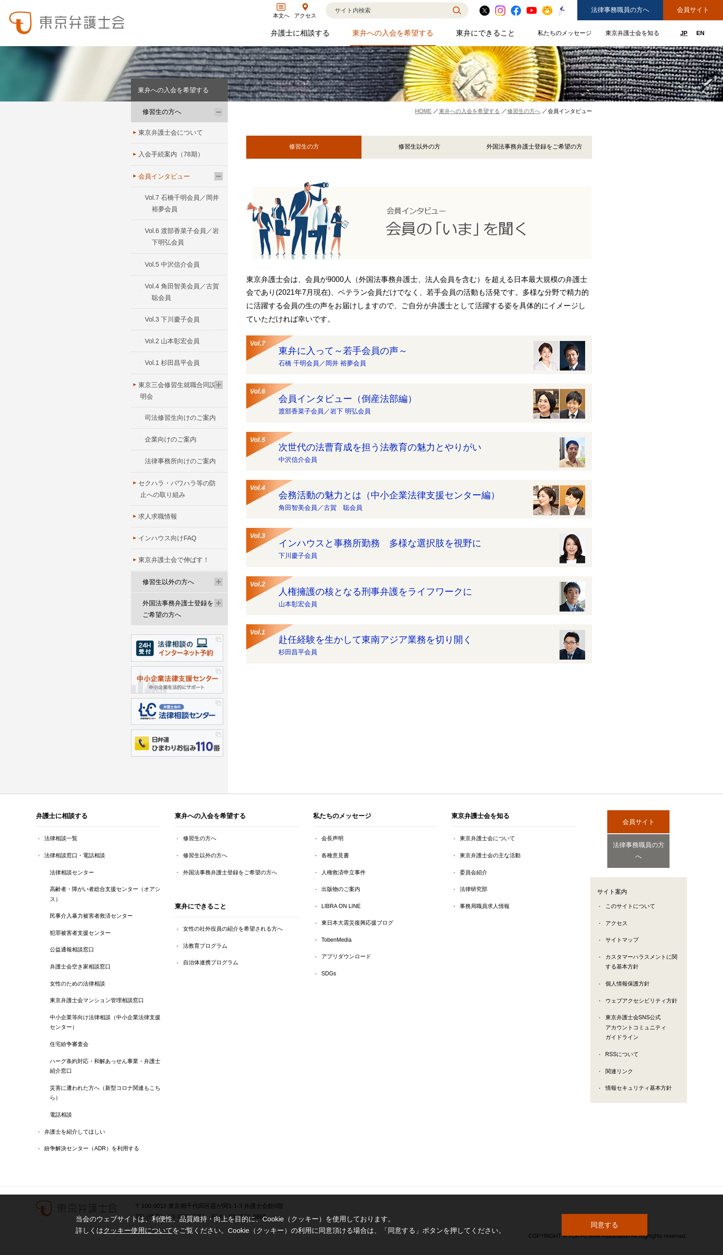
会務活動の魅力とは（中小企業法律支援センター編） (417, 499)
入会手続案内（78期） (171, 154)
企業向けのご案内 (170, 439)
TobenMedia (336, 940)
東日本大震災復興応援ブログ (357, 923)
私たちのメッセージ (566, 35)
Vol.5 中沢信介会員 (172, 264)
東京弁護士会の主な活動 (490, 855)
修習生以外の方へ (168, 582)
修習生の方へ (161, 111)
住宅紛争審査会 (69, 1044)
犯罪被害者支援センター (80, 933)
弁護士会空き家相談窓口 (80, 966)
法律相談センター (72, 872)
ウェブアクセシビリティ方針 (641, 993)
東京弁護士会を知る (633, 35)
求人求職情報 (157, 516)
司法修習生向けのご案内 (180, 417)
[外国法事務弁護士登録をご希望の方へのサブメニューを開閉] (218, 603)
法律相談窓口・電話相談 (74, 855)
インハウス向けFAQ (167, 538)
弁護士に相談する (301, 35)
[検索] (385, 10)
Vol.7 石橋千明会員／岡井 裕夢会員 (182, 203)
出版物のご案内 (340, 889)
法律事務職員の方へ (620, 9)
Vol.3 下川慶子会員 (172, 319)
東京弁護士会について (170, 132)
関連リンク (619, 1063)
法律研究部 (473, 889)
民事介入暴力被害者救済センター (91, 916)
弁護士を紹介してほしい (74, 1132)
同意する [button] (604, 1225)
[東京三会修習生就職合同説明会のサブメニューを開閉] (218, 385)
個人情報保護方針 (627, 976)
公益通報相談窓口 (72, 949)
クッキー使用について (137, 1231)
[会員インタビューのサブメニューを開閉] (218, 176)
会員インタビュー (164, 176)
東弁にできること (486, 35)
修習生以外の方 (419, 147)
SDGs (328, 973)
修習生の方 (304, 147)
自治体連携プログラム (210, 962)
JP (683, 33)
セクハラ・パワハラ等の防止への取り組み (177, 488)
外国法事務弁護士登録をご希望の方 (534, 147)
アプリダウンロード (346, 956)
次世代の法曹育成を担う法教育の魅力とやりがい (417, 451)
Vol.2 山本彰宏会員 (172, 341)
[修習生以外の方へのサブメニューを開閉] (218, 582)
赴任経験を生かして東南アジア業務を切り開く (417, 643)
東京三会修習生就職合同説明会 (177, 390)
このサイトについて (630, 898)
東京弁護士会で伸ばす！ (173, 559)
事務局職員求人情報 (485, 906)
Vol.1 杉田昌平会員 (172, 362)
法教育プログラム (205, 946)
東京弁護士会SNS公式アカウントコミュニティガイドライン (635, 1019)
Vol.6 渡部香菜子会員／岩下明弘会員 (182, 236)
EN (700, 33)
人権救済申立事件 (343, 872)
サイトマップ (622, 932)
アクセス (616, 915)
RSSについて (622, 1046)
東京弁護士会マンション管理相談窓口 (97, 1000)
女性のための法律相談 (77, 983)
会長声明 (332, 838)
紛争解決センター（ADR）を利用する (91, 1148)
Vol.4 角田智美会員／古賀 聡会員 (185, 291)
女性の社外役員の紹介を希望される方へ (233, 929)
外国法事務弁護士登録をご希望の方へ (177, 608)
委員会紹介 (473, 872)
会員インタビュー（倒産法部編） (417, 402)
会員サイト (693, 9)
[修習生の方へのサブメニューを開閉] (218, 112)
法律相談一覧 (60, 838)
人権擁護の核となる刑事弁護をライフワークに (417, 595)
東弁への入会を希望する (394, 35)
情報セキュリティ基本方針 (638, 1080)
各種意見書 (335, 855)
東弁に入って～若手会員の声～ (417, 354)
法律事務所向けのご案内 (180, 461)
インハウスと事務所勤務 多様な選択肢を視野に (417, 547)
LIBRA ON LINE (341, 906)
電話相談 (61, 1115)
